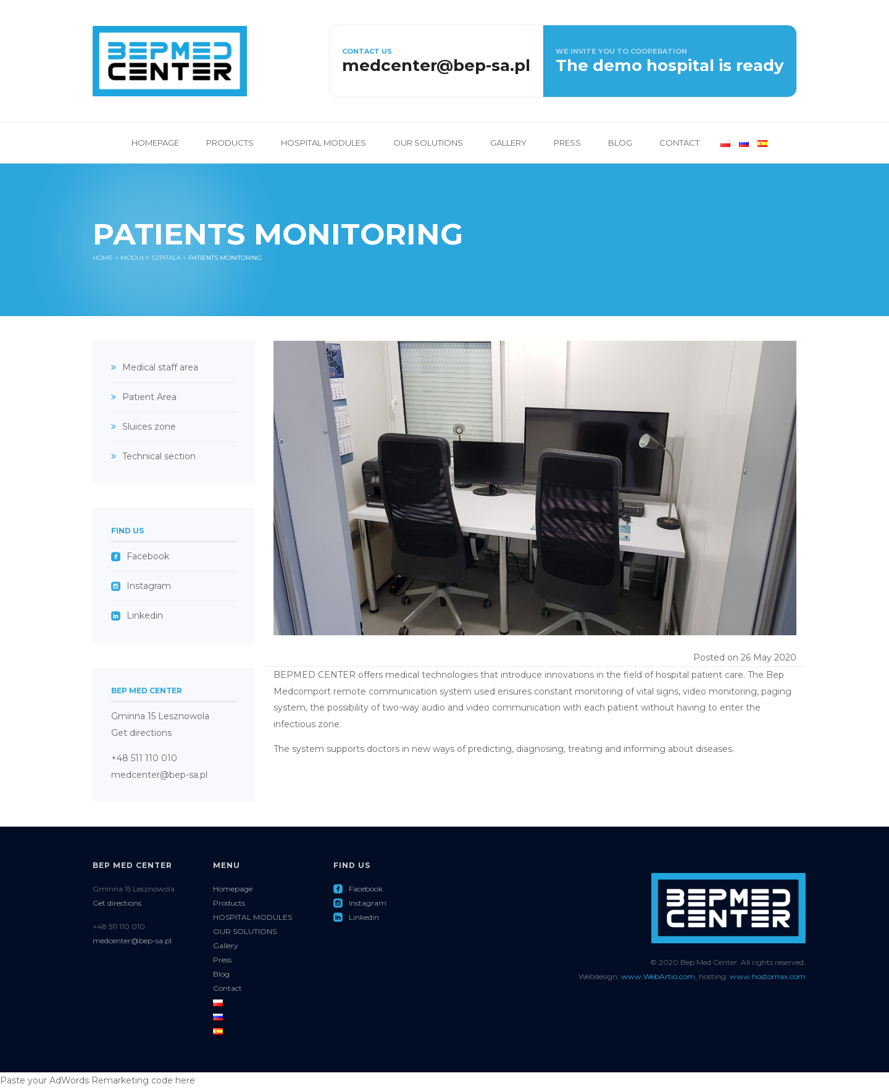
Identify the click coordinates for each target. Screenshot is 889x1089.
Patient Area (149, 397)
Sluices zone (149, 426)
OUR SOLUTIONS (428, 143)
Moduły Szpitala (150, 258)
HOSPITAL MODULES (323, 143)
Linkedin (137, 615)
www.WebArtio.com (658, 976)
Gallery (508, 143)
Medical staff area (160, 367)
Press (567, 143)
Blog (620, 143)
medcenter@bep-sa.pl (159, 774)
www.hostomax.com (768, 976)
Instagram (141, 585)
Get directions (141, 732)
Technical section (159, 456)
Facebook (140, 556)
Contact (679, 143)
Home (103, 258)
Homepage (155, 143)
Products (230, 143)
